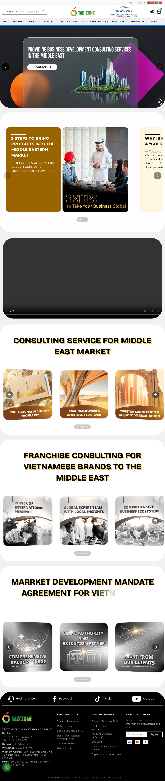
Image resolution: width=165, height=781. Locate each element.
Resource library (69, 22)
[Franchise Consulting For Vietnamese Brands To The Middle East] (82, 467)
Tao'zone (18, 22)
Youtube (143, 699)
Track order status (67, 721)
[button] (5, 67)
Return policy (64, 726)
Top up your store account (106, 754)
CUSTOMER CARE (68, 714)
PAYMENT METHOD (103, 714)
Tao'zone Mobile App (68, 743)
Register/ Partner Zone (95, 22)
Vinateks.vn (113, 777)
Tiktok (103, 699)
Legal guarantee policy (70, 731)
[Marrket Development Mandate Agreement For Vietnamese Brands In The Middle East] (82, 593)
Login (131, 2)
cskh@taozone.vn (22, 744)
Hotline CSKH (21, 699)
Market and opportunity (42, 22)
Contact (154, 22)
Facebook (62, 699)
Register (141, 2)
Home (6, 22)
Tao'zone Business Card (105, 721)
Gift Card (97, 741)
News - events (119, 22)
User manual (64, 748)
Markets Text (138, 22)
